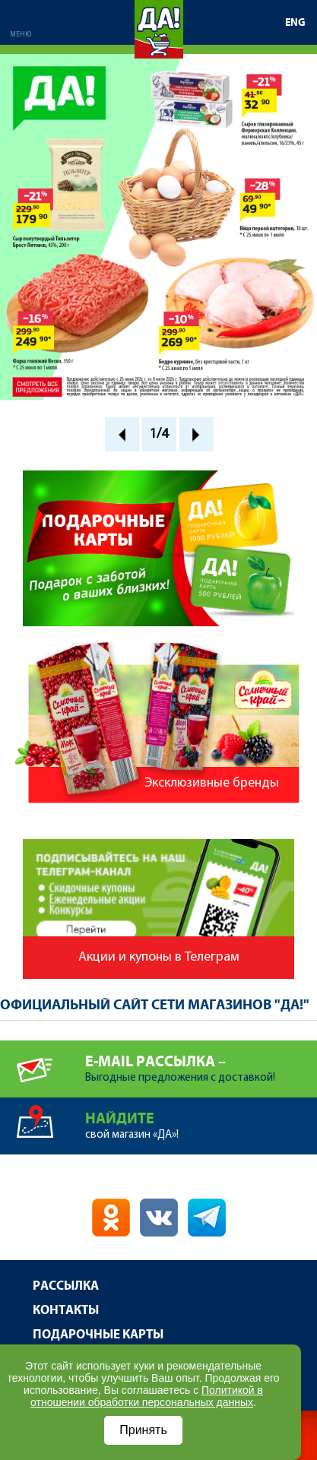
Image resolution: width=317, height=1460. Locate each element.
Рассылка (66, 1286)
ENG (295, 23)
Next (196, 434)
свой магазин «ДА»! (201, 1119)
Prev (122, 434)
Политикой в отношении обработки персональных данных (146, 1396)
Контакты (66, 1310)
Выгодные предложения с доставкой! (201, 1062)
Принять (143, 1430)
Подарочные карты (98, 1335)
